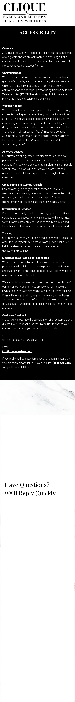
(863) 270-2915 (62, 362)
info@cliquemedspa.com (17, 351)
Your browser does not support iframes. (37, 535)
